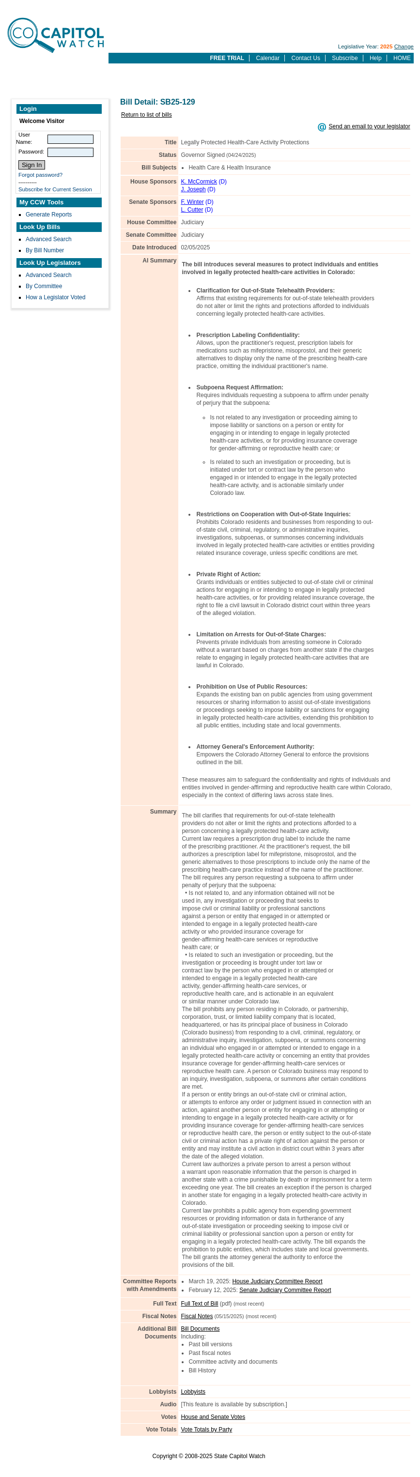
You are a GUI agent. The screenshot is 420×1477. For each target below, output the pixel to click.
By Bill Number (45, 250)
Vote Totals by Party (206, 1429)
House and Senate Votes (213, 1417)
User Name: (24, 138)
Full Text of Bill (199, 1303)
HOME (402, 58)
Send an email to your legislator (369, 126)
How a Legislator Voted (55, 297)
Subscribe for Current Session (55, 189)
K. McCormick (199, 181)
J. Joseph (193, 189)
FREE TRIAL (227, 58)
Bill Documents (200, 1328)
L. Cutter (192, 209)
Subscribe (345, 58)
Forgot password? (40, 175)
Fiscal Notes (197, 1316)
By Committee (44, 286)
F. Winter (192, 202)
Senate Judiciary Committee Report (285, 1290)
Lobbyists (193, 1391)
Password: (31, 151)
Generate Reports (49, 214)
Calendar (268, 58)
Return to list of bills (146, 114)
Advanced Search (49, 239)
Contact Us (306, 58)
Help (376, 58)
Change (404, 46)
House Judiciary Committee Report (277, 1281)
